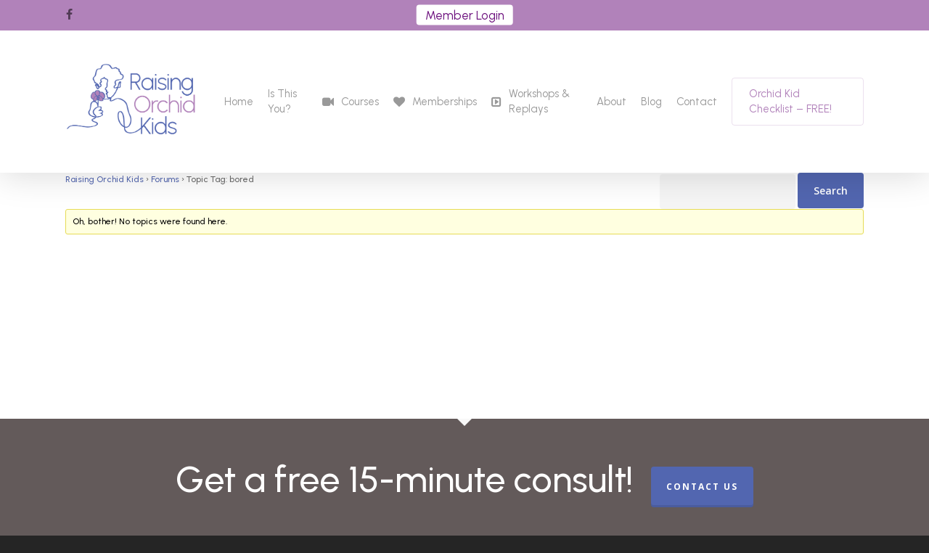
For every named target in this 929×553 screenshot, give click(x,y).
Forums (165, 179)
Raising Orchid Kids (104, 179)
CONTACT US (702, 486)
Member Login (464, 15)
